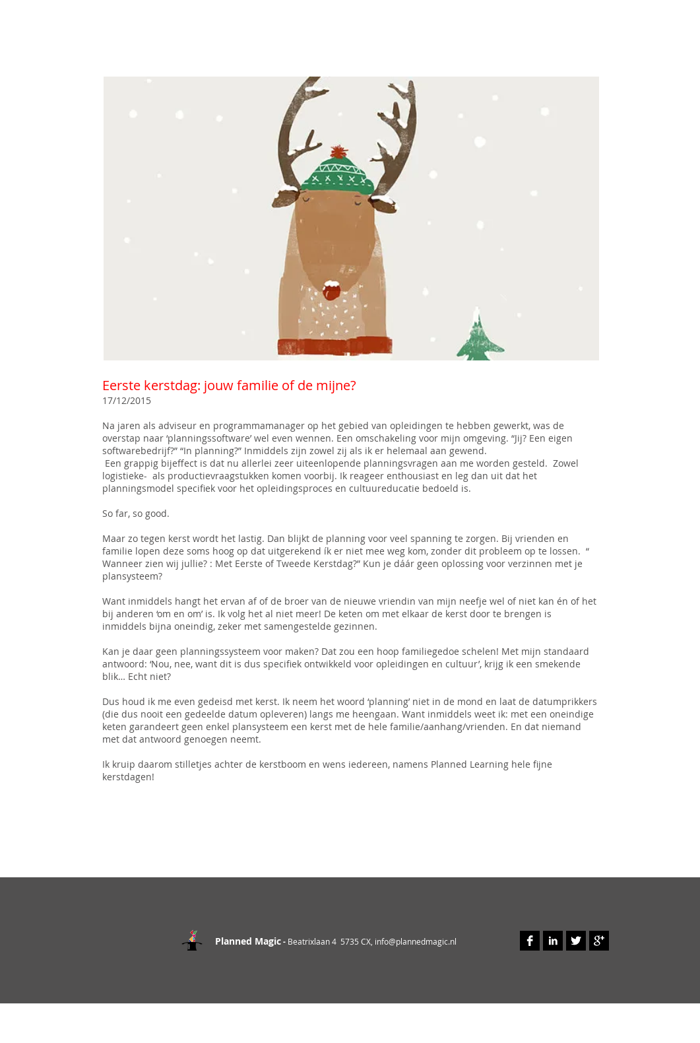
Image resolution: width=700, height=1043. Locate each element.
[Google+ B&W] (599, 941)
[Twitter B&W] (576, 941)
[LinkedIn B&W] (553, 941)
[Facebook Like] (146, 851)
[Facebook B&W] (530, 941)
